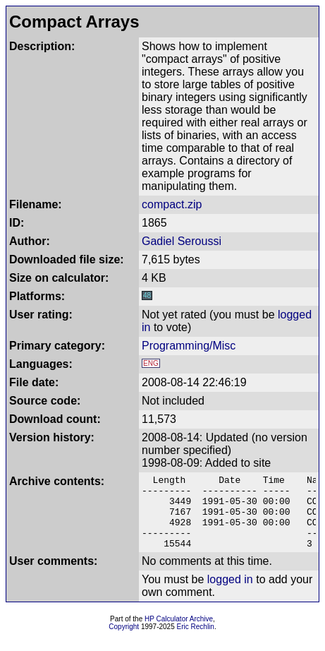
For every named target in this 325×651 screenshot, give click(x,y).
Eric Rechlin (195, 641)
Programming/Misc (188, 346)
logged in (230, 594)
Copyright (124, 641)
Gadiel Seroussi (181, 241)
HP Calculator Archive (179, 634)
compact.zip (172, 204)
